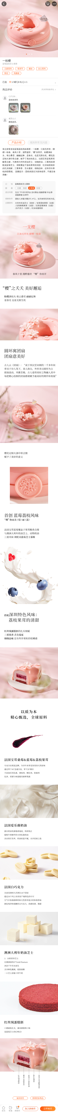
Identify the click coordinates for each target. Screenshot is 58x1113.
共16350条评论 (47, 89)
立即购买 (47, 1108)
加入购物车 (30, 1108)
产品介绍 (16, 142)
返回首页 (20, 1098)
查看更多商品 (37, 1098)
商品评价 (7, 89)
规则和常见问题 (38, 142)
